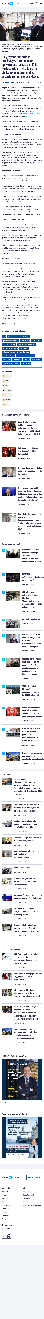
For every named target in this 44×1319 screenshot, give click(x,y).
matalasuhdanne (8, 356)
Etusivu (26, 1191)
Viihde (4, 1219)
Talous (12, 82)
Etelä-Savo (6, 360)
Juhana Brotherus (9, 352)
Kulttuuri (5, 1209)
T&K (4, 337)
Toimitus (26, 1198)
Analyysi (5, 1198)
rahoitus (27, 360)
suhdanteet (24, 348)
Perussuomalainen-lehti (32, 1205)
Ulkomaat (5, 1202)
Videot (4, 1212)
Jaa (39, 82)
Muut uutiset (6, 1205)
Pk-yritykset (26, 363)
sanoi (32, 124)
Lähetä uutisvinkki (30, 1202)
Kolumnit (5, 1216)
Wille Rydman (36, 360)
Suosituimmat (28, 1195)
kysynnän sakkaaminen (10, 341)
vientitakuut (25, 341)
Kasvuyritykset (8, 363)
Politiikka (5, 82)
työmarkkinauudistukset (26, 344)
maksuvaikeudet (23, 352)
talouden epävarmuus (10, 348)
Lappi (17, 363)
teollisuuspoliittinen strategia (18, 337)
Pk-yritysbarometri (9, 344)
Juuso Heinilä (36, 341)
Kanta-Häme (17, 360)
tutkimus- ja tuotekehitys (25, 356)
